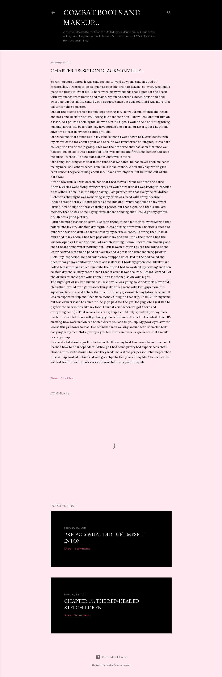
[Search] (169, 12)
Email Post (67, 378)
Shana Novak (122, 664)
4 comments (82, 548)
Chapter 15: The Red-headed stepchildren (101, 604)
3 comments (82, 615)
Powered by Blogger (111, 657)
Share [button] (54, 378)
